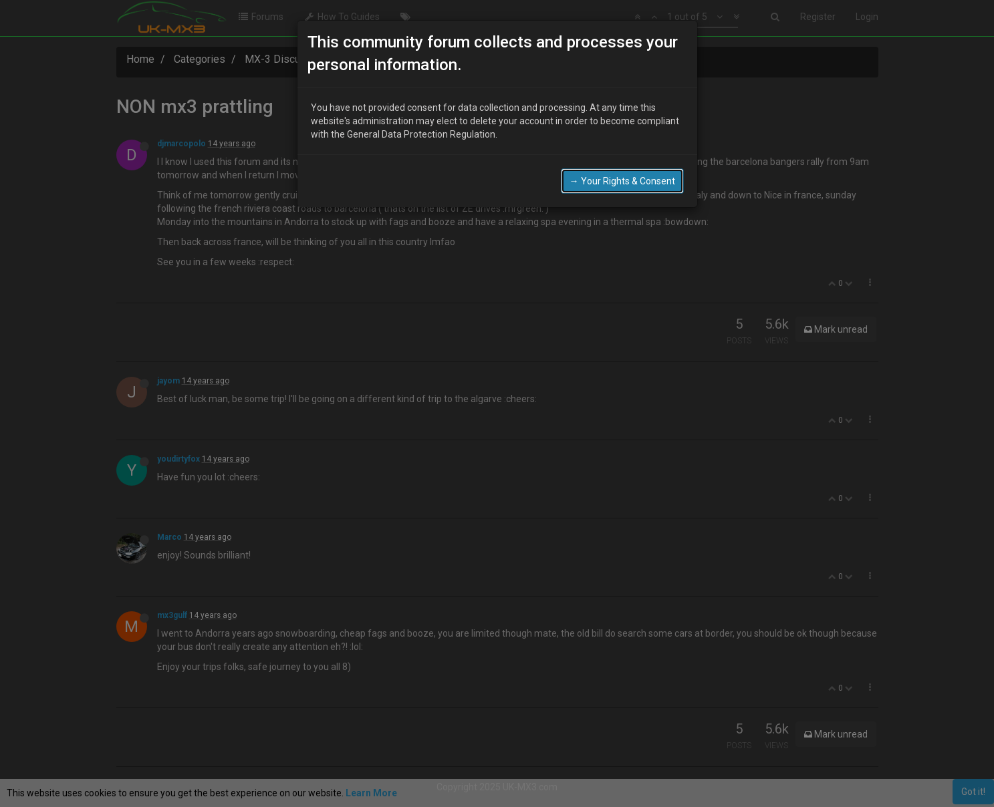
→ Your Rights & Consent (622, 177)
